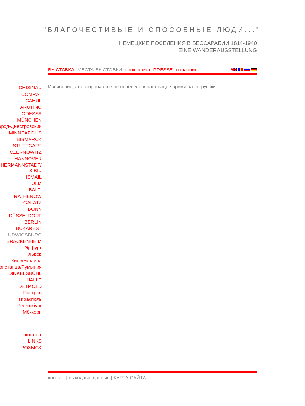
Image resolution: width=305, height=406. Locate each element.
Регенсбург (29, 305)
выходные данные (90, 377)
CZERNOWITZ (26, 152)
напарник (186, 69)
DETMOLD (30, 286)
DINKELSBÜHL (25, 273)
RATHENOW (28, 196)
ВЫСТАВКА (61, 69)
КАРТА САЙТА (130, 377)
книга (144, 69)
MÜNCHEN (29, 120)
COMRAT (31, 94)
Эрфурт (33, 247)
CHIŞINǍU (30, 87)
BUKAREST (29, 228)
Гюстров (32, 292)
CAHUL (33, 100)
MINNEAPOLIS (25, 132)
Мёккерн (32, 312)
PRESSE (163, 69)
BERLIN (33, 222)
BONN (35, 209)
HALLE (34, 279)
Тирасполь (30, 299)
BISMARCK (29, 139)
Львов (35, 254)
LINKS (35, 341)
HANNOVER (28, 158)
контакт (33, 334)
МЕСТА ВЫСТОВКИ (99, 69)
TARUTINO (29, 107)
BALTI (35, 189)
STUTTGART (27, 145)
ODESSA (32, 113)
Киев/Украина (26, 260)
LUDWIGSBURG (23, 234)
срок (130, 69)
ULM (36, 183)
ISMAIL (34, 177)
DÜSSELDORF (25, 215)
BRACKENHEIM (24, 241)
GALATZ (32, 202)
